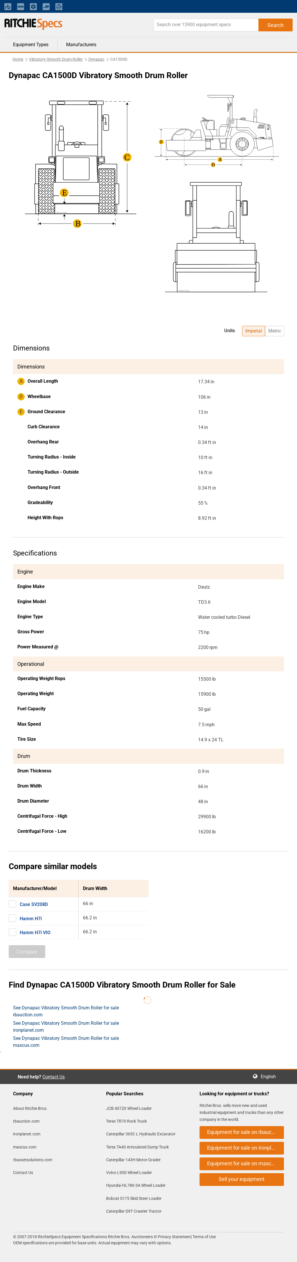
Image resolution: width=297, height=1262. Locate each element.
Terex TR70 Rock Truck (126, 1121)
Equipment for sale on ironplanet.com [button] (245, 1148)
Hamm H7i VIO (35, 932)
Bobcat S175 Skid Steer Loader (134, 1198)
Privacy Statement (174, 1236)
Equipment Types (30, 44)
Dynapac (96, 59)
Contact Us (53, 1077)
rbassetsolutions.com (32, 1159)
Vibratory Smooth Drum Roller (56, 59)
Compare (27, 952)
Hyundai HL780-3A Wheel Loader (136, 1185)
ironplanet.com (26, 1134)
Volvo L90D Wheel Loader (129, 1172)
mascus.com (24, 1147)
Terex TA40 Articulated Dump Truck (137, 1147)
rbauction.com (26, 1121)
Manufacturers (81, 44)
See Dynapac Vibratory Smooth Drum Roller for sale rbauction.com (66, 1011)
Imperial (253, 331)
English (270, 1076)
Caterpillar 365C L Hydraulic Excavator (140, 1134)
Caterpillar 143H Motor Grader (133, 1159)
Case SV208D (34, 904)
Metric (274, 331)
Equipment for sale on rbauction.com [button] (245, 1132)
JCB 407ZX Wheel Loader (129, 1108)
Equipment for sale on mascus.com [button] (245, 1163)
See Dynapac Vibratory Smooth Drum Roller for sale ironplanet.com (66, 1026)
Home (17, 59)
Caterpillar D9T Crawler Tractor (134, 1211)
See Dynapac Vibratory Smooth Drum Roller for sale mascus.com (66, 1042)
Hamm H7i (31, 918)
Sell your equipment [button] (242, 1179)
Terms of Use (204, 1236)
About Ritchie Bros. (30, 1108)
